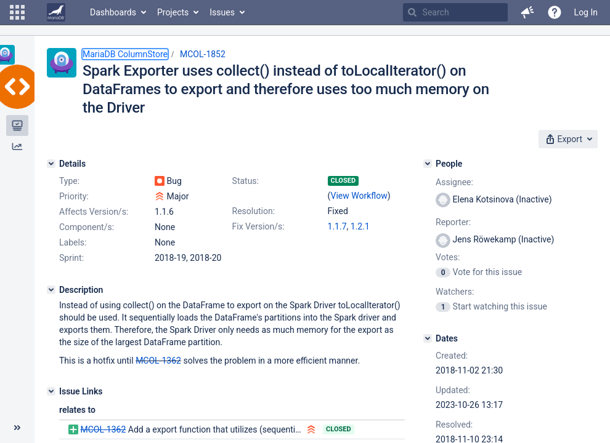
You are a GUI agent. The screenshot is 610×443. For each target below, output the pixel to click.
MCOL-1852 (203, 54)
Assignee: (454, 182)
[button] (17, 12)
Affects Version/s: (93, 212)
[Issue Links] (51, 391)
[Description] (51, 289)
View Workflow (359, 196)
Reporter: (453, 222)
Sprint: (71, 258)
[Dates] (427, 338)
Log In (586, 12)
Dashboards (113, 12)
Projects (173, 12)
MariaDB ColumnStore (125, 54)
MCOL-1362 (158, 360)
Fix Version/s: (258, 226)
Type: (69, 181)
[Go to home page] (56, 12)
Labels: (72, 242)
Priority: (74, 196)
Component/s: (86, 227)
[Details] (51, 163)
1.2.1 (360, 226)
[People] (427, 163)
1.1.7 (337, 226)
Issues (222, 12)
